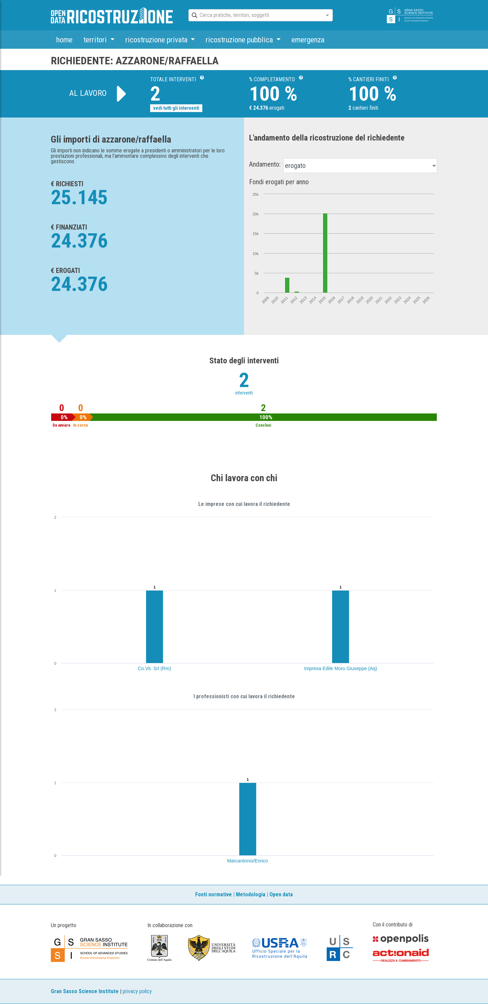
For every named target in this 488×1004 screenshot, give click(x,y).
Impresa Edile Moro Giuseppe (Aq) (340, 668)
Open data (281, 894)
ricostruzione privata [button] (157, 39)
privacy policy (137, 991)
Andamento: (265, 164)
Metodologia (250, 894)
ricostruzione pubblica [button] (240, 39)
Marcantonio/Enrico (247, 860)
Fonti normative (213, 894)
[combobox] (254, 15)
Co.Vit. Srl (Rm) (154, 668)
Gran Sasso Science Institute (85, 991)
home (64, 39)
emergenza (307, 39)
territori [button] (95, 39)
